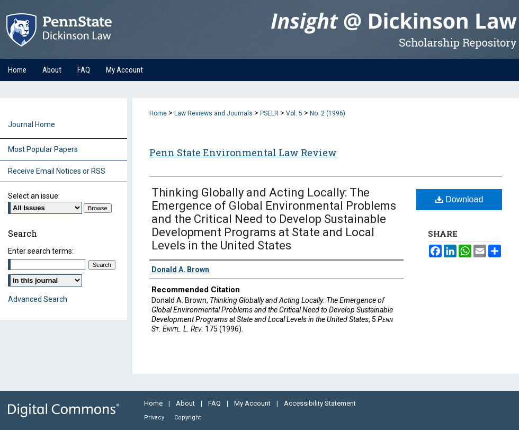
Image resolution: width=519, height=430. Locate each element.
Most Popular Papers (43, 149)
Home (158, 113)
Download (459, 199)
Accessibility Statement (320, 403)
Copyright (187, 417)
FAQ (215, 403)
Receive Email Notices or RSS (56, 171)
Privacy (155, 417)
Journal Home (31, 124)
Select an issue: (34, 196)
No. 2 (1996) (327, 113)
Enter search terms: (41, 251)
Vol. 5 (294, 113)
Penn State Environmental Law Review (243, 152)
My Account (253, 403)
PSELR (269, 113)
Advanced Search (37, 299)
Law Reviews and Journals (213, 113)
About (186, 403)
